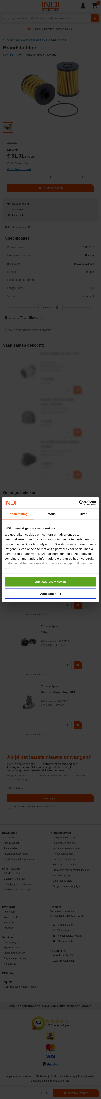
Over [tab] (83, 514)
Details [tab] (50, 514)
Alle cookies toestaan (50, 582)
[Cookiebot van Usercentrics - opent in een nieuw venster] (78, 502)
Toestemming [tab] (18, 514)
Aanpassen (50, 593)
